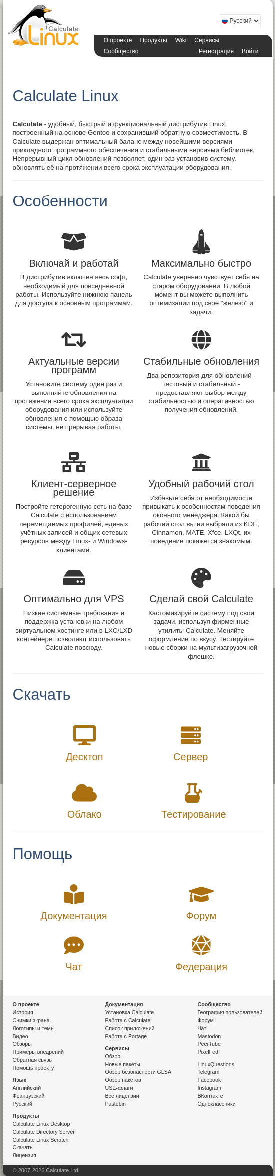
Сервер (190, 756)
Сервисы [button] (206, 40)
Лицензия (24, 1155)
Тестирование (193, 814)
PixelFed (208, 1052)
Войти (250, 51)
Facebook (209, 1080)
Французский (29, 1096)
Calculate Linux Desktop (41, 1124)
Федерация (201, 966)
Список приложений (130, 1028)
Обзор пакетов (123, 1080)
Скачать (23, 1147)
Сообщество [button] (121, 51)
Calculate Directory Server (44, 1132)
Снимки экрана (31, 1020)
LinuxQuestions (216, 1064)
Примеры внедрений (38, 1052)
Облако (84, 814)
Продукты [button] (153, 40)
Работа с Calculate (128, 1020)
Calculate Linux (45, 27)
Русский (23, 1104)
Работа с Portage (126, 1036)
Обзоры (22, 1044)
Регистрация (216, 51)
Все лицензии (122, 1096)
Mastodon (209, 1036)
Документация (73, 915)
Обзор (113, 1056)
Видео (20, 1036)
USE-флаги (119, 1088)
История (23, 1012)
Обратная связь (32, 1060)
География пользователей (230, 1012)
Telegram (209, 1072)
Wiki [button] (181, 40)
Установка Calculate (129, 1012)
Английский (27, 1088)
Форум (201, 915)
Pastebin (115, 1104)
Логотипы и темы (34, 1028)
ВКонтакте (210, 1096)
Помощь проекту (33, 1068)
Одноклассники (217, 1104)
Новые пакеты (122, 1064)
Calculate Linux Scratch (41, 1140)
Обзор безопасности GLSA (138, 1072)
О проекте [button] (118, 40)
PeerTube (209, 1044)
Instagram (209, 1088)
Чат (73, 966)
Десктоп (84, 756)
